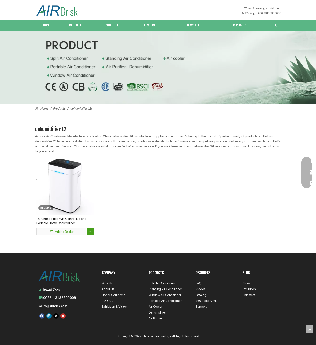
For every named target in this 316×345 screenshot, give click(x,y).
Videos (200, 289)
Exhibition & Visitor (114, 306)
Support (201, 306)
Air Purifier (156, 318)
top (309, 329)
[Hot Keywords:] (277, 25)
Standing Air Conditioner (165, 289)
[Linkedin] (49, 316)
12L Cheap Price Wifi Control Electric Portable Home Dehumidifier (61, 221)
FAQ (198, 283)
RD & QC (108, 300)
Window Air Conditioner (165, 295)
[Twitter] (56, 316)
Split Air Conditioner (162, 283)
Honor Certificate (113, 295)
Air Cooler (155, 306)
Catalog (201, 295)
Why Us (107, 283)
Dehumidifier (157, 312)
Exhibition (249, 289)
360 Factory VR (206, 300)
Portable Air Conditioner (165, 300)
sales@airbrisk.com (268, 8)
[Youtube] (63, 316)
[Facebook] (41, 316)
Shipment (249, 295)
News (246, 283)
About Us (108, 289)
